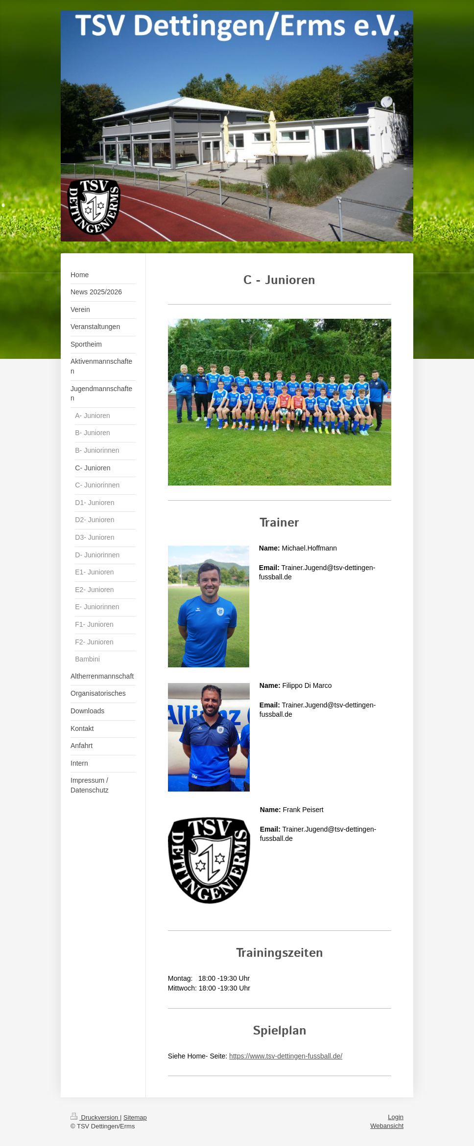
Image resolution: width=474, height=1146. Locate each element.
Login (395, 1117)
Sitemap (135, 1117)
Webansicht (386, 1125)
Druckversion (95, 1117)
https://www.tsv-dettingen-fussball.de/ (285, 1056)
